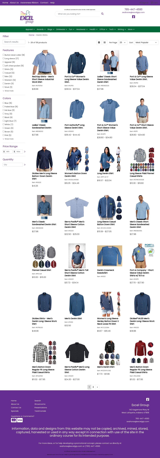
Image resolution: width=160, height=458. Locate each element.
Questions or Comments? (22, 416)
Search (38, 400)
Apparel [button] (29, 29)
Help (52, 2)
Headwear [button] (81, 29)
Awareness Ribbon (29, 2)
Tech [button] (111, 29)
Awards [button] (40, 29)
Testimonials (40, 411)
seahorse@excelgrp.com (133, 12)
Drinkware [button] (60, 29)
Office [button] (102, 29)
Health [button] (92, 29)
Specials (15, 411)
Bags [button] (50, 29)
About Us (14, 2)
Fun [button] (70, 29)
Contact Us (16, 407)
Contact (44, 2)
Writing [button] (121, 29)
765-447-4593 (133, 9)
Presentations (41, 407)
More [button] (130, 29)
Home (5, 2)
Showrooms (40, 404)
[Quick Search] (77, 14)
